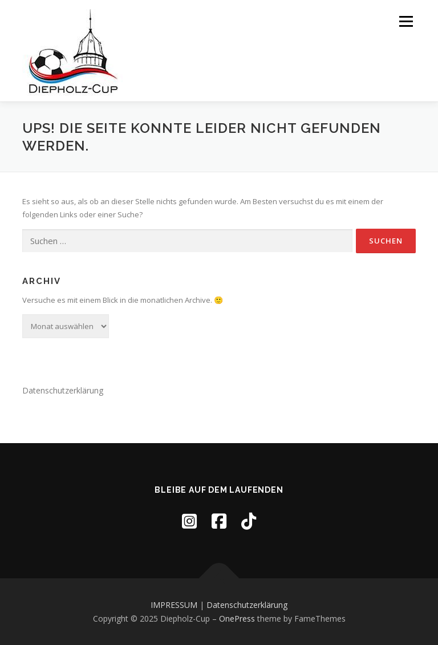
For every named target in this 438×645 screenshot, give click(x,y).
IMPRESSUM (174, 604)
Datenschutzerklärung (62, 390)
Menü (406, 21)
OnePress (237, 618)
